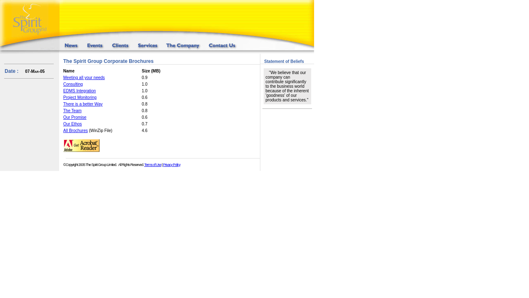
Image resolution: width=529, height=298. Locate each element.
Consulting (73, 84)
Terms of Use (152, 165)
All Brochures (75, 130)
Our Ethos (72, 124)
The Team (72, 110)
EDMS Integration (79, 91)
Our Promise (74, 117)
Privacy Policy (171, 165)
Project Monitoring (80, 97)
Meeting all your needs (84, 77)
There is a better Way (82, 104)
